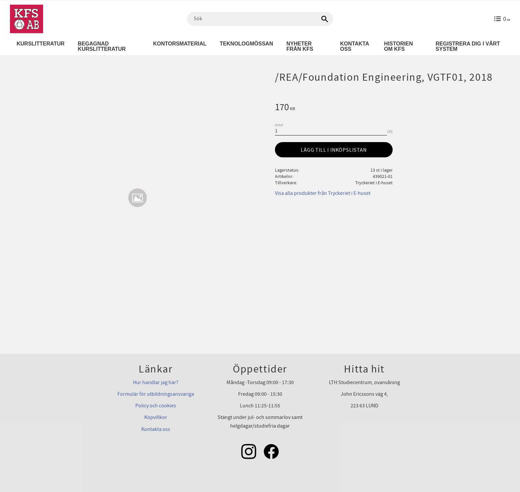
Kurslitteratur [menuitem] (41, 43)
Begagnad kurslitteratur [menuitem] (102, 46)
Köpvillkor (155, 417)
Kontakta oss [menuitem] (354, 46)
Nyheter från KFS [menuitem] (299, 46)
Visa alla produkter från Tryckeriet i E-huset (322, 193)
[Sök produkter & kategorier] (260, 19)
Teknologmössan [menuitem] (246, 43)
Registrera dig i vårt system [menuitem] (468, 46)
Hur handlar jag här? (155, 382)
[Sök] (324, 19)
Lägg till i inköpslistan (333, 150)
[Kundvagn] (502, 19)
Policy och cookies (155, 405)
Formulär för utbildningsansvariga (155, 394)
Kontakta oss (155, 429)
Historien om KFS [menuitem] (398, 46)
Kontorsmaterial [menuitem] (179, 43)
